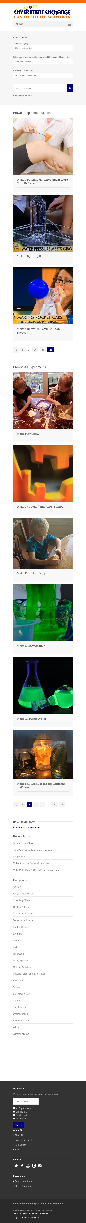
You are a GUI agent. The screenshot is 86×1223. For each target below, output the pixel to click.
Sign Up (18, 1125)
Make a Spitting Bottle (32, 256)
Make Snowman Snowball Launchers (32, 863)
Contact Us (20, 1145)
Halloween (18, 954)
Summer (17, 1000)
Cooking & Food (21, 907)
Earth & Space (20, 927)
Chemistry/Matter (22, 900)
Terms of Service (22, 1213)
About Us (19, 1135)
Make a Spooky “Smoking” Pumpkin (41, 506)
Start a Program (23, 1186)
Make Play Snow (28, 433)
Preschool (18, 980)
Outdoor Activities (22, 967)
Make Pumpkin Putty (31, 573)
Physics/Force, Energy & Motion (29, 974)
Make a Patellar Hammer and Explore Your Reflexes (42, 181)
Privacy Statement (40, 1213)
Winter (16, 1027)
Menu (19, 24)
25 (43, 350)
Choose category (20, 43)
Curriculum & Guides (23, 913)
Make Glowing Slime (31, 646)
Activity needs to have (23, 71)
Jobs (17, 1149)
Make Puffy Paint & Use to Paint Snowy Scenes (37, 870)
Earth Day (18, 934)
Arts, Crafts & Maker (23, 893)
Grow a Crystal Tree (23, 843)
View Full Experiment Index (27, 827)
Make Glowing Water (31, 718)
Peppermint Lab (21, 856)
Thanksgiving (20, 1007)
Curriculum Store (21, 1069)
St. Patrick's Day (21, 994)
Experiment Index (24, 1140)
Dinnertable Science (23, 920)
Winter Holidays (21, 1034)
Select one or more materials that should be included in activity (41, 57)
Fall (15, 947)
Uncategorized (20, 1014)
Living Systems (21, 960)
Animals (17, 887)
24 (35, 350)
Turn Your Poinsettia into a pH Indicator (33, 850)
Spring (16, 987)
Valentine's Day (21, 1020)
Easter (16, 940)
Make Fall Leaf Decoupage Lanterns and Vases (41, 785)
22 (55, 804)
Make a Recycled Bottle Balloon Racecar (38, 330)
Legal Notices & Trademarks (27, 1217)
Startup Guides (39, 1069)
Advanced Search (22, 95)
